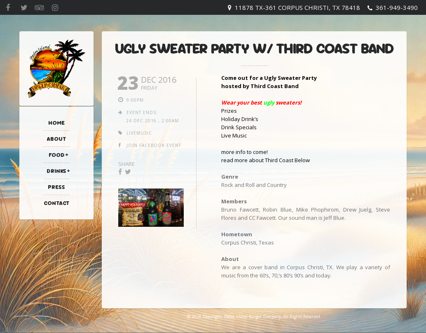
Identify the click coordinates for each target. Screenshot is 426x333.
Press (56, 187)
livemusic (139, 133)
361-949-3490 (397, 7)
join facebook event (153, 145)
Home (56, 122)
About (56, 138)
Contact (57, 203)
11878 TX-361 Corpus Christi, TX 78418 (297, 7)
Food (57, 154)
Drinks (56, 171)
